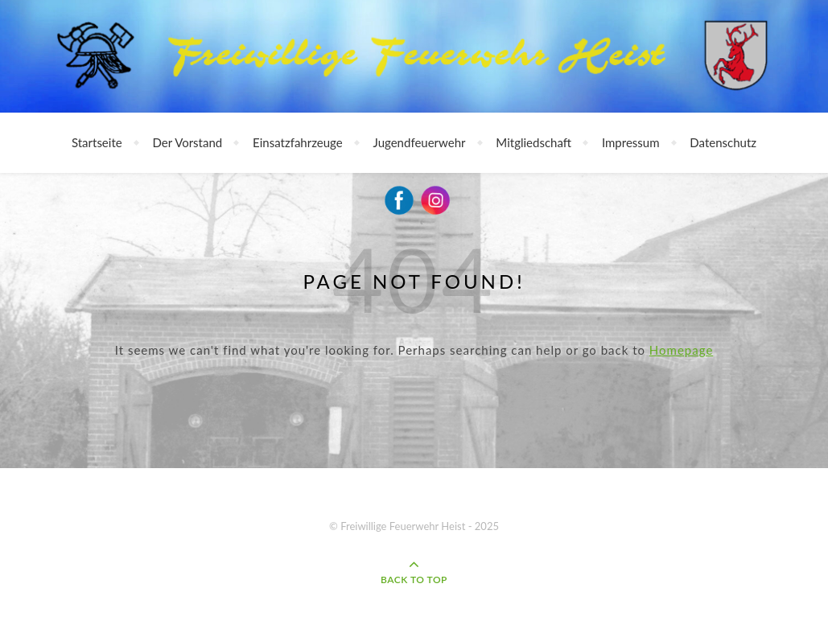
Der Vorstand (188, 142)
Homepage (681, 350)
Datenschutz (723, 142)
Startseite (97, 142)
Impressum (631, 142)
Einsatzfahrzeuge (298, 142)
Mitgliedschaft (533, 142)
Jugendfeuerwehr (419, 142)
